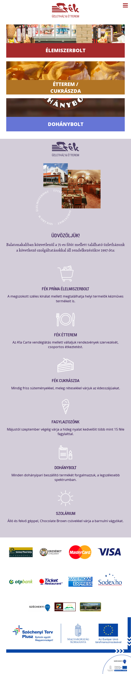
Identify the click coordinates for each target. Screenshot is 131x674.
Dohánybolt (65, 124)
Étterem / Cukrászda (65, 87)
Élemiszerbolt (65, 50)
